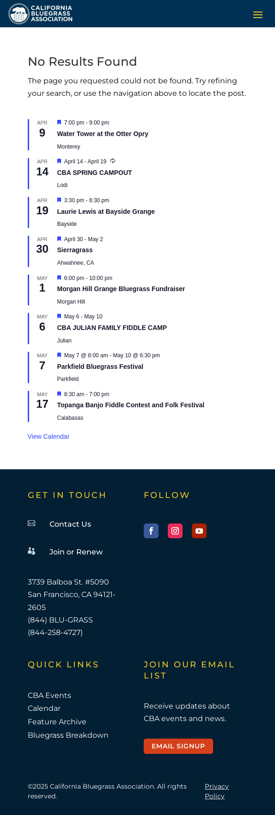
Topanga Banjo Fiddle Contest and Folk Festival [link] (131, 405)
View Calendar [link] (49, 436)
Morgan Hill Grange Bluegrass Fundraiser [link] (121, 288)
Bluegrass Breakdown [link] (68, 735)
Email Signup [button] (178, 746)
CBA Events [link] (49, 695)
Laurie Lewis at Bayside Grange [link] (106, 211)
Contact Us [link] (70, 524)
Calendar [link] (44, 708)
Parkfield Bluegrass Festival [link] (100, 366)
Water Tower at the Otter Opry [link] (103, 133)
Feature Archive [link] (57, 721)
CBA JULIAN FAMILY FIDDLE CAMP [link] (112, 327)
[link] (40, 13)
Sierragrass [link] (75, 250)
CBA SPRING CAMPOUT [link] (94, 172)
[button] (258, 14)
